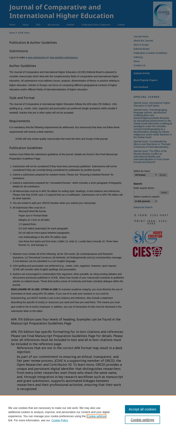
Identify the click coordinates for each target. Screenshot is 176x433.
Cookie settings (96, 416)
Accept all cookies (142, 409)
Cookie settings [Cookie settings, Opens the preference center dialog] (142, 420)
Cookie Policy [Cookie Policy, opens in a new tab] (60, 420)
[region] (88, 414)
